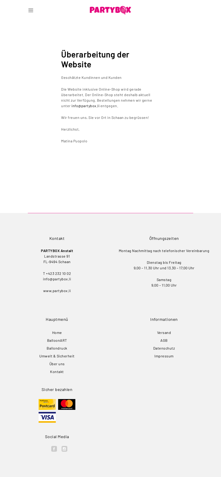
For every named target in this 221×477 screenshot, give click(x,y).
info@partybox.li (85, 105)
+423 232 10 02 (58, 273)
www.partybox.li (57, 290)
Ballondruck (57, 348)
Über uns (57, 364)
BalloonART (57, 340)
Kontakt (57, 371)
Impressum (164, 356)
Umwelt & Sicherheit (57, 356)
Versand (164, 332)
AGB (164, 340)
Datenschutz (164, 348)
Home (57, 332)
